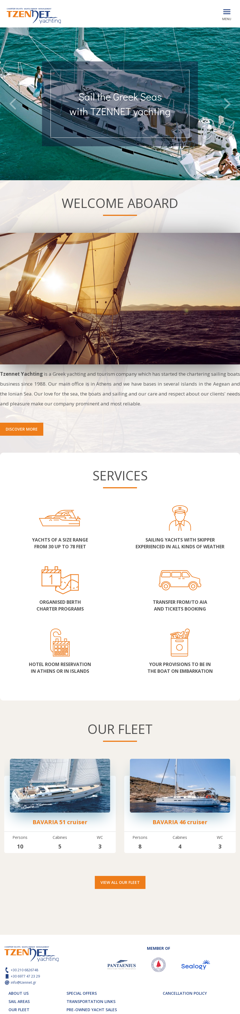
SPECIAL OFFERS (82, 993)
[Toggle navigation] (227, 11)
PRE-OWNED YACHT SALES (92, 1009)
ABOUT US (18, 993)
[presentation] (12, 105)
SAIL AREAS (19, 1001)
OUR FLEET (18, 1009)
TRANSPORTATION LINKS (91, 1001)
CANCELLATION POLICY (185, 993)
